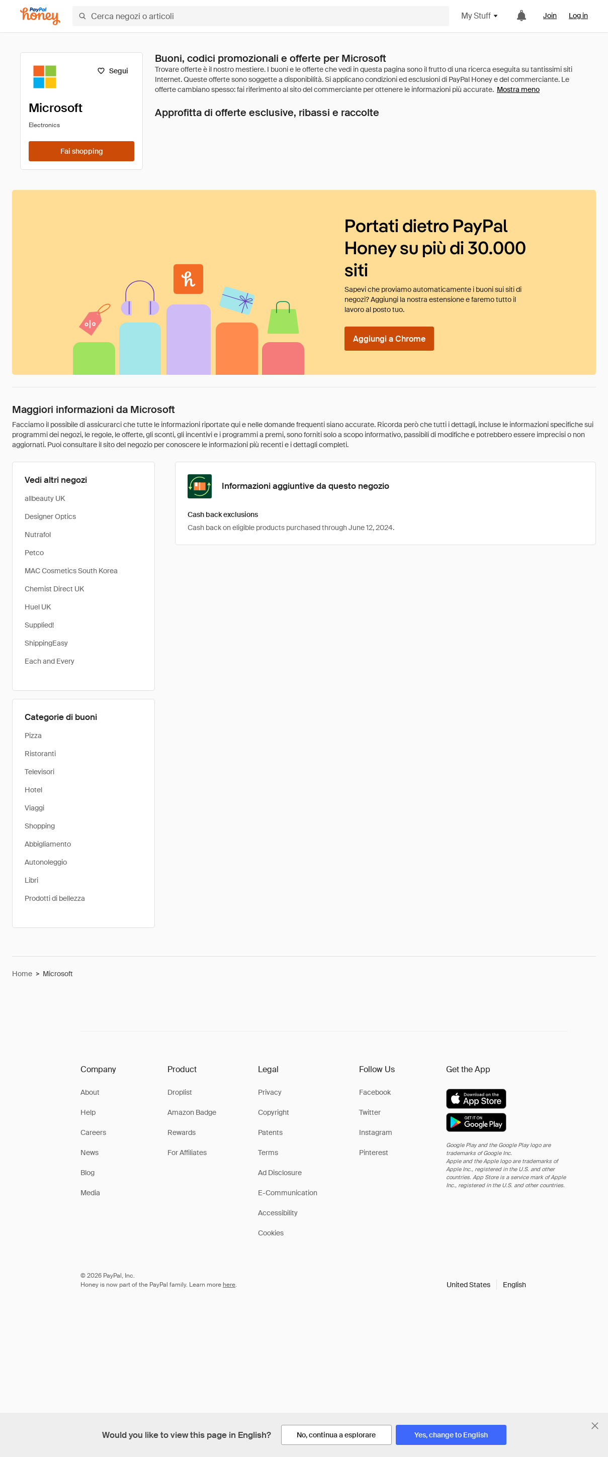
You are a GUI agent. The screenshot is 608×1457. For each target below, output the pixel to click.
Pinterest (373, 1152)
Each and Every (49, 661)
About (90, 1092)
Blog (87, 1172)
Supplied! (39, 625)
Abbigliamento (48, 844)
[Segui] (112, 71)
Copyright (273, 1112)
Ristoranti (40, 753)
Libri (31, 880)
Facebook (375, 1092)
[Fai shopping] (81, 151)
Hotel (33, 789)
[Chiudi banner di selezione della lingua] (595, 1426)
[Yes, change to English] (451, 1435)
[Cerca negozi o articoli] (260, 16)
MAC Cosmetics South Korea (71, 570)
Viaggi (34, 807)
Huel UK (38, 606)
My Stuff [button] (480, 16)
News (89, 1152)
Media (90, 1192)
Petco (34, 552)
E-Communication (287, 1192)
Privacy (270, 1092)
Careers (93, 1132)
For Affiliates (187, 1152)
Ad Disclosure (280, 1172)
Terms (268, 1152)
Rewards (181, 1132)
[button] (486, 1285)
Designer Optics (50, 516)
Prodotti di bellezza (55, 898)
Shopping (40, 825)
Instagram (375, 1132)
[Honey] (40, 16)
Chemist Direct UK (54, 588)
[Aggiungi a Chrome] (389, 339)
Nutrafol (38, 534)
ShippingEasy (46, 643)
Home (22, 973)
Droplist (179, 1092)
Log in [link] (578, 15)
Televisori (39, 771)
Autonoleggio (46, 862)
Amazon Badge (191, 1112)
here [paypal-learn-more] (229, 1285)
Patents (270, 1132)
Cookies (271, 1232)
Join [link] (550, 15)
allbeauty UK (45, 498)
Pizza (33, 735)
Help (88, 1112)
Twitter (370, 1112)
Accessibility (278, 1212)
